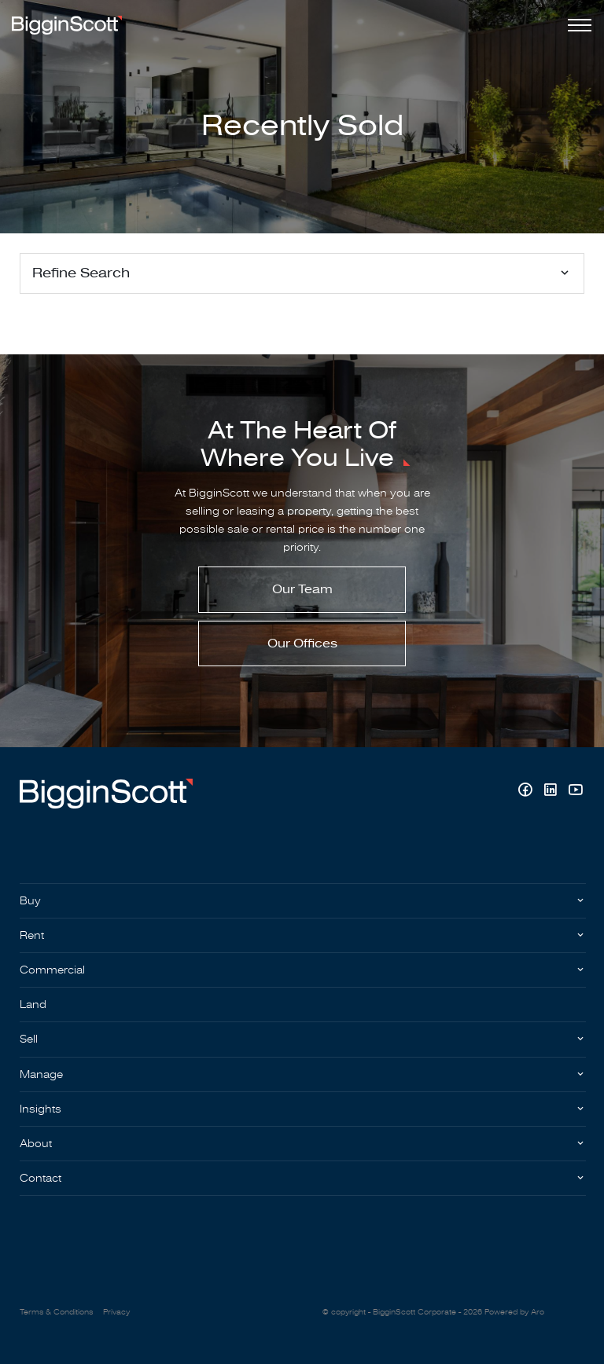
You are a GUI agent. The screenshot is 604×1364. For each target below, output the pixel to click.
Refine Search (81, 273)
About (36, 1143)
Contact (40, 1178)
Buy (30, 901)
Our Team (302, 589)
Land (33, 1004)
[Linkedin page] (552, 791)
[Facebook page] (527, 791)
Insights (40, 1109)
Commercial (52, 970)
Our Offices (302, 643)
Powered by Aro (514, 1312)
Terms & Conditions (56, 1312)
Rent (32, 935)
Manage (41, 1074)
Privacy (116, 1312)
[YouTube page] (575, 791)
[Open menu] (576, 25)
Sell (29, 1039)
